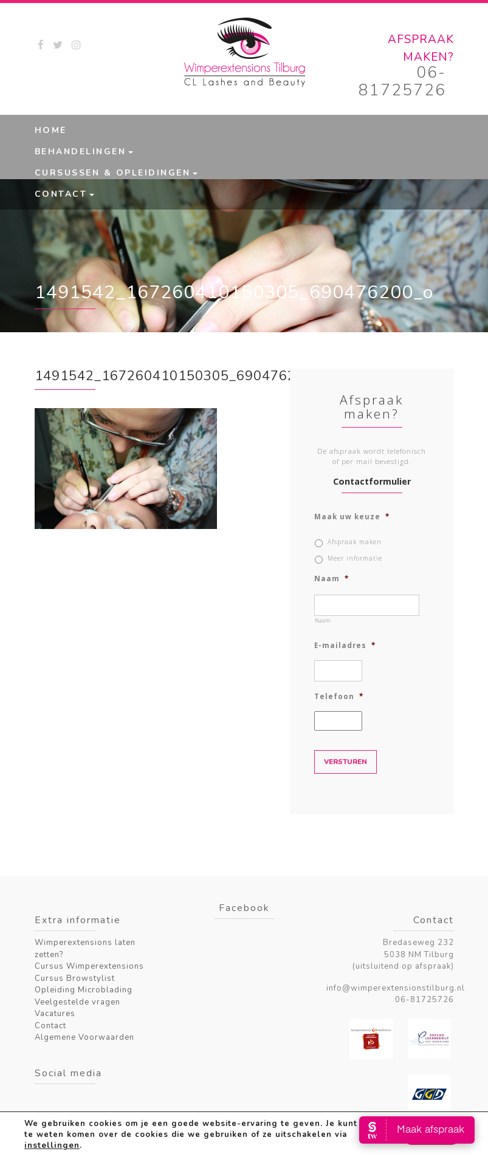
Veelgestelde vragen (77, 1002)
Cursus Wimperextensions (89, 966)
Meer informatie (355, 558)
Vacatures (55, 1013)
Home (51, 130)
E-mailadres (345, 645)
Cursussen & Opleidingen (113, 173)
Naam (331, 579)
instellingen (51, 1145)
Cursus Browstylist (75, 978)
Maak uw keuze (352, 517)
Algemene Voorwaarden (84, 1037)
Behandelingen (80, 151)
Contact (61, 194)
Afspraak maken (355, 542)
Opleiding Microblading (83, 990)
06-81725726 (402, 81)
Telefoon (338, 696)
